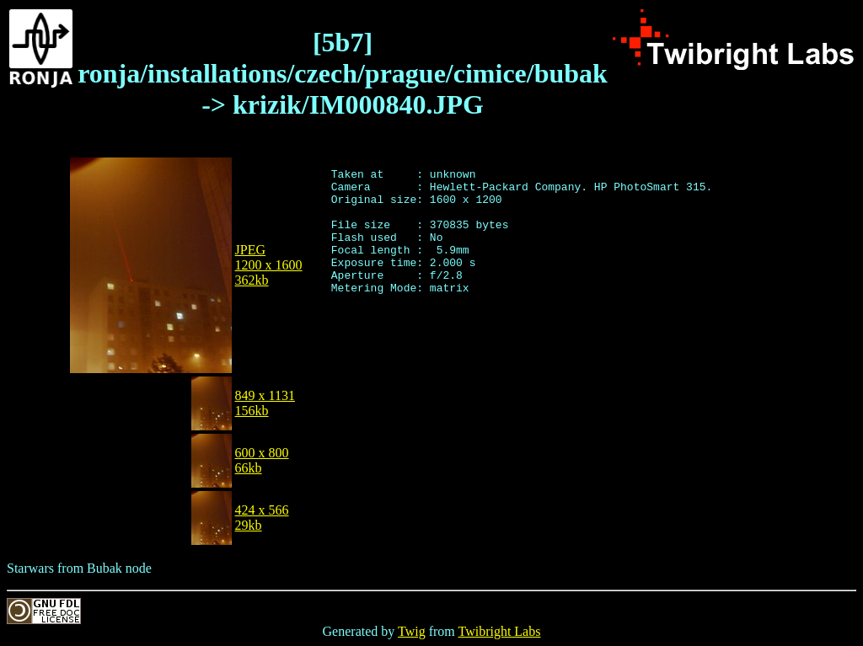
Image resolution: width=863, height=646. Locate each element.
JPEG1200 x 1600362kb (269, 265)
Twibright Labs (499, 631)
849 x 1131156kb (265, 403)
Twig (412, 631)
